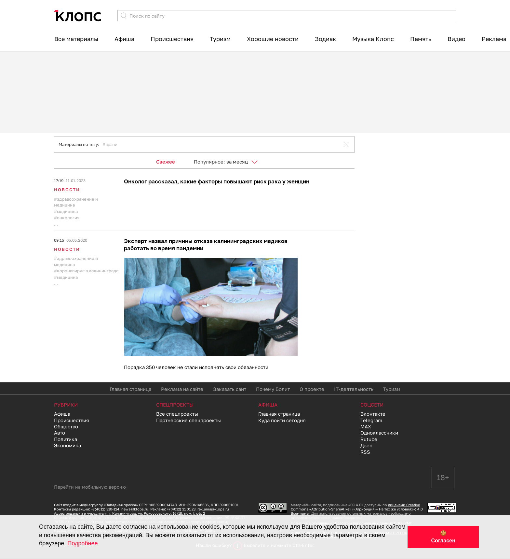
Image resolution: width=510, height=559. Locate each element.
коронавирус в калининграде (88, 270)
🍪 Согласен (443, 536)
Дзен (366, 446)
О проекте (312, 389)
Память (420, 38)
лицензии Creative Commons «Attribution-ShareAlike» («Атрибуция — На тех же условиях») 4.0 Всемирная (357, 509)
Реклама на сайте (182, 389)
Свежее (165, 162)
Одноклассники (379, 433)
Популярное (208, 162)
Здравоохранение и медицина (76, 202)
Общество (66, 427)
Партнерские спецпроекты (188, 420)
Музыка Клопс (373, 38)
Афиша (124, 38)
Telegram (371, 420)
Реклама (494, 38)
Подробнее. (83, 543)
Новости (67, 189)
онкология (68, 217)
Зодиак (325, 38)
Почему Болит (273, 389)
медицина (67, 211)
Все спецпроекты (177, 414)
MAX (365, 427)
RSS (365, 452)
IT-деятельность (353, 389)
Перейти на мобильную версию (90, 487)
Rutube (368, 439)
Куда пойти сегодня (282, 420)
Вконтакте (372, 414)
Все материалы (76, 38)
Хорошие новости (273, 38)
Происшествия (172, 38)
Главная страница (130, 389)
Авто (59, 433)
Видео (456, 38)
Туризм (220, 38)
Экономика (67, 446)
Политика (65, 439)
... (56, 224)
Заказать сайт (229, 389)
